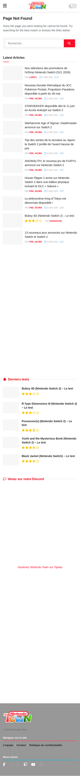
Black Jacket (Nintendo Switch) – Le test (48, 456)
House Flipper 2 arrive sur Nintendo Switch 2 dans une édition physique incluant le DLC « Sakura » (47, 182)
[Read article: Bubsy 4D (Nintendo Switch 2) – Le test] (13, 221)
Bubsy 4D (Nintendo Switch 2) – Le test (49, 215)
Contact (21, 745)
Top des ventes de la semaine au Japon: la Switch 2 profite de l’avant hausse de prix (50, 144)
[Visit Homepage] (37, 6)
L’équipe (8, 745)
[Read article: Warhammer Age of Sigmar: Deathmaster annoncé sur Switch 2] (13, 128)
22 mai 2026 (46, 77)
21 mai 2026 (51, 99)
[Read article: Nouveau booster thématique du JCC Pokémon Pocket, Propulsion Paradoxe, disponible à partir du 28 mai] (13, 90)
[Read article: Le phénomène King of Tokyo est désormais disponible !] (13, 203)
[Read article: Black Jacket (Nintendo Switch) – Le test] (11, 460)
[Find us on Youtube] (25, 764)
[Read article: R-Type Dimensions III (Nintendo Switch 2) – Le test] (11, 407)
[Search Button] (69, 43)
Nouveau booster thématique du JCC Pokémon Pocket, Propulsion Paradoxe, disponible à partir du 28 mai (50, 89)
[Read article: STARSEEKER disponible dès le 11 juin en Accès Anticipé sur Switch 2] (13, 111)
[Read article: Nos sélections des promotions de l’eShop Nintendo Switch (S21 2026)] (13, 73)
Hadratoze (56, 221)
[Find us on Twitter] (11, 764)
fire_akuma (35, 99)
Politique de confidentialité (45, 745)
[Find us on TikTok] (18, 764)
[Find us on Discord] (41, 764)
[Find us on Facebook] (4, 764)
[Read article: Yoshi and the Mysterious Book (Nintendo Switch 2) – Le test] (11, 442)
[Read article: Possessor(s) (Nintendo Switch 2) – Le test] (11, 425)
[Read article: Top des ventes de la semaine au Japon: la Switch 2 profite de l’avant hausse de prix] (13, 145)
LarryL (33, 77)
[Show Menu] (5, 6)
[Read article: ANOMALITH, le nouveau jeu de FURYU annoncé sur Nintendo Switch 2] (13, 166)
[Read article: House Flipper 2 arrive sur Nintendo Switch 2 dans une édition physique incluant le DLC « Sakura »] (13, 183)
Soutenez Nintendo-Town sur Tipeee (40, 567)
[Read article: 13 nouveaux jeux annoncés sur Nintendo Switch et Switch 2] (13, 237)
